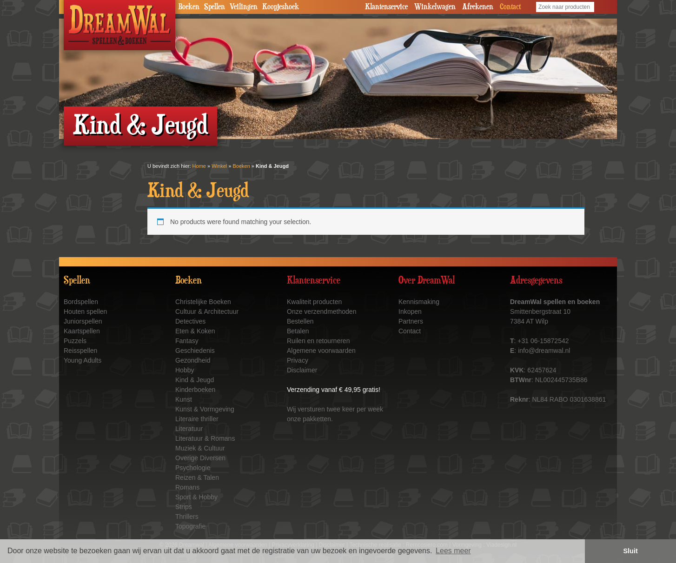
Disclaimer (302, 370)
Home (199, 166)
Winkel (219, 166)
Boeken (188, 7)
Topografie (190, 526)
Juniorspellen (83, 321)
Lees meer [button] (453, 551)
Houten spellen (85, 311)
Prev (71, 76)
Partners (410, 321)
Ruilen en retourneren (318, 340)
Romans (187, 487)
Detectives (190, 321)
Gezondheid (193, 360)
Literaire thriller (197, 419)
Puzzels (75, 340)
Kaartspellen (82, 331)
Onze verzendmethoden (321, 311)
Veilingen (244, 7)
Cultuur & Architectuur (207, 311)
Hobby (184, 370)
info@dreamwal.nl (544, 350)
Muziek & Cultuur (200, 448)
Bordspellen (81, 301)
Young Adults (82, 360)
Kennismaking (418, 301)
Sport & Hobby (196, 497)
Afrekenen (477, 7)
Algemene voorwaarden (321, 350)
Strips (183, 506)
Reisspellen (80, 350)
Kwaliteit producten (314, 301)
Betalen (298, 331)
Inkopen (410, 311)
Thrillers (187, 516)
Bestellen (300, 321)
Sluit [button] (630, 551)
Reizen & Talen (197, 477)
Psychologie (193, 467)
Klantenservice (386, 7)
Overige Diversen (200, 458)
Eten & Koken (195, 331)
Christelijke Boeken (203, 301)
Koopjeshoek (280, 7)
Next (604, 76)
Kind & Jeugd (194, 380)
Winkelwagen (435, 7)
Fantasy (187, 340)
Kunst (183, 399)
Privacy (297, 360)
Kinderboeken (195, 389)
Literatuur (189, 428)
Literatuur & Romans (205, 438)
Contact (510, 7)
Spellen (214, 7)
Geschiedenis (195, 350)
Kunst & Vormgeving (204, 409)
